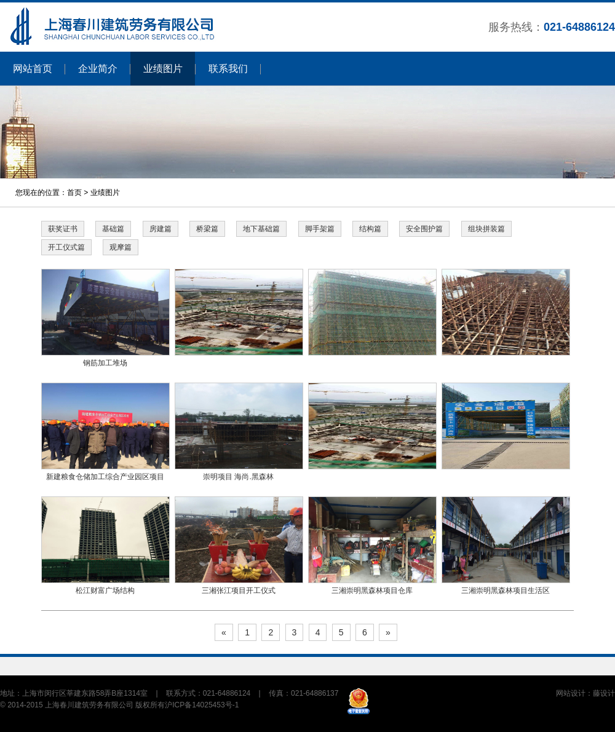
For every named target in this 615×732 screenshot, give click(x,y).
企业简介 (97, 68)
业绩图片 (163, 68)
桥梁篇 (207, 229)
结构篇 (370, 229)
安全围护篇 (424, 229)
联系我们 (228, 68)
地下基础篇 (261, 229)
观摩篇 (120, 247)
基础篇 (113, 229)
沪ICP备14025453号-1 (202, 705)
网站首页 (32, 68)
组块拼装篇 (486, 229)
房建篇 (160, 229)
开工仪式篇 (66, 247)
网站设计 (570, 693)
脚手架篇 (320, 229)
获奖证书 (62, 229)
